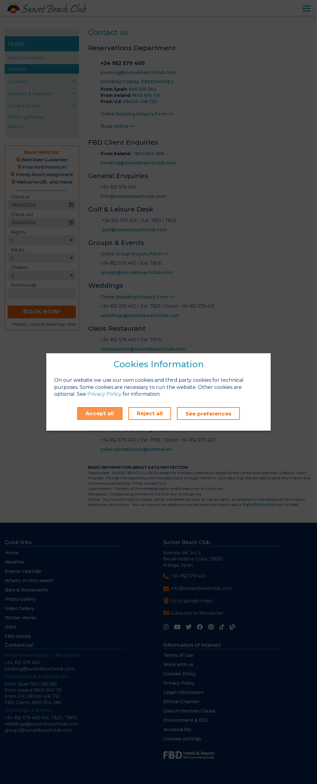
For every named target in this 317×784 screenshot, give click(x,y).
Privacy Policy (104, 394)
